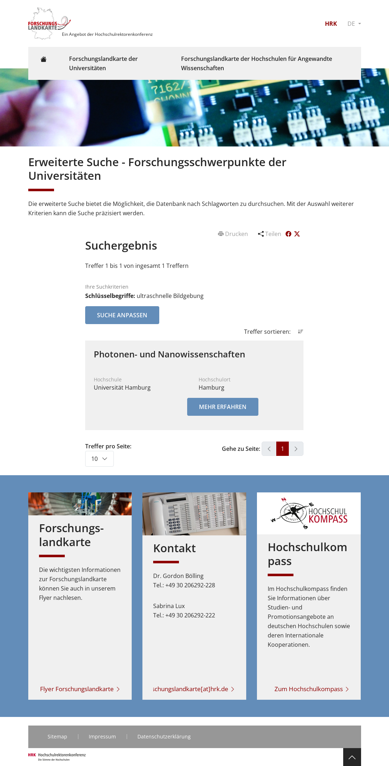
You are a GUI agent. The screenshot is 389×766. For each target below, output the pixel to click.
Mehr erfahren (223, 407)
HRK (331, 24)
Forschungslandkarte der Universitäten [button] (103, 63)
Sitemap (57, 736)
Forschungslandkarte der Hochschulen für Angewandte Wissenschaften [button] (256, 63)
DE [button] (351, 24)
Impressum (102, 736)
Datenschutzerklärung (164, 736)
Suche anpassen (122, 315)
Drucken (233, 234)
